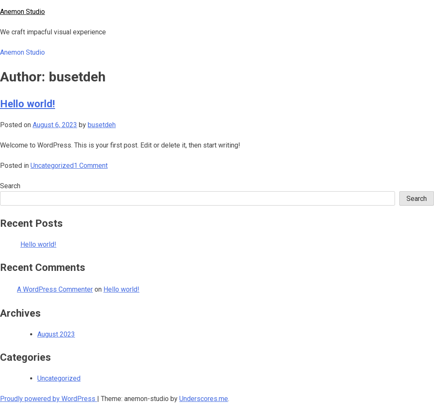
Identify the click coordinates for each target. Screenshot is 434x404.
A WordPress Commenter (55, 289)
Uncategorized (52, 166)
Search (10, 186)
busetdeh (102, 125)
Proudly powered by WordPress (48, 399)
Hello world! (27, 104)
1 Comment (91, 166)
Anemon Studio (22, 12)
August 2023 (56, 334)
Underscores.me (203, 399)
